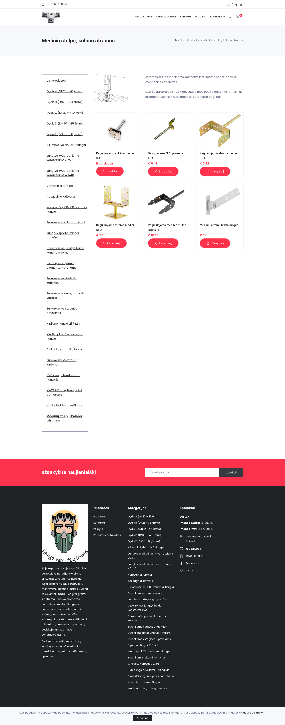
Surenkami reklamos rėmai (145, 593)
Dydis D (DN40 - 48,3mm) (144, 535)
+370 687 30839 (57, 4)
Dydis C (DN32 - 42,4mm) (144, 529)
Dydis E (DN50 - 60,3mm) (144, 541)
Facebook (190, 563)
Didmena (200, 16)
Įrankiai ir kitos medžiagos (144, 682)
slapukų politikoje (252, 712)
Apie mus (185, 16)
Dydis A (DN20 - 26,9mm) (144, 516)
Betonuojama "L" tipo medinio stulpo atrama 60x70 (182, 153)
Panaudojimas (166, 16)
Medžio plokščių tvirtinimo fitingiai (149, 651)
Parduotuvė (143, 16)
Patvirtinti (142, 718)
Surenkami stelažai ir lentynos (146, 657)
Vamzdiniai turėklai (140, 575)
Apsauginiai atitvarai (141, 581)
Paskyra (98, 529)
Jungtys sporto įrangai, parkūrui (148, 599)
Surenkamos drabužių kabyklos (147, 626)
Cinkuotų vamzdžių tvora (144, 664)
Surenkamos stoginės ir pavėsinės (149, 639)
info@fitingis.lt (195, 549)
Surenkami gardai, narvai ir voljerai (149, 633)
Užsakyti (231, 472)
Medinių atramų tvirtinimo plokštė (222, 225)
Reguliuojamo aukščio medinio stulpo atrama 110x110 (132, 153)
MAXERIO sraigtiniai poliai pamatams (151, 676)
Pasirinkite (110, 171)
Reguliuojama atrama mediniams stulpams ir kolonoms (237, 153)
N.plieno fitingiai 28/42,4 (143, 645)
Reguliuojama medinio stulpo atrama (172, 225)
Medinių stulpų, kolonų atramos (148, 688)
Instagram (190, 570)
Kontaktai (217, 16)
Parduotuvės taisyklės (107, 535)
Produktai (193, 40)
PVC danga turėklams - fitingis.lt (148, 670)
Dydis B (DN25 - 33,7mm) (144, 523)
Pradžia (179, 40)
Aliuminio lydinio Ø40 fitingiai (146, 547)
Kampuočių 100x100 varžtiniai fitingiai (151, 587)
